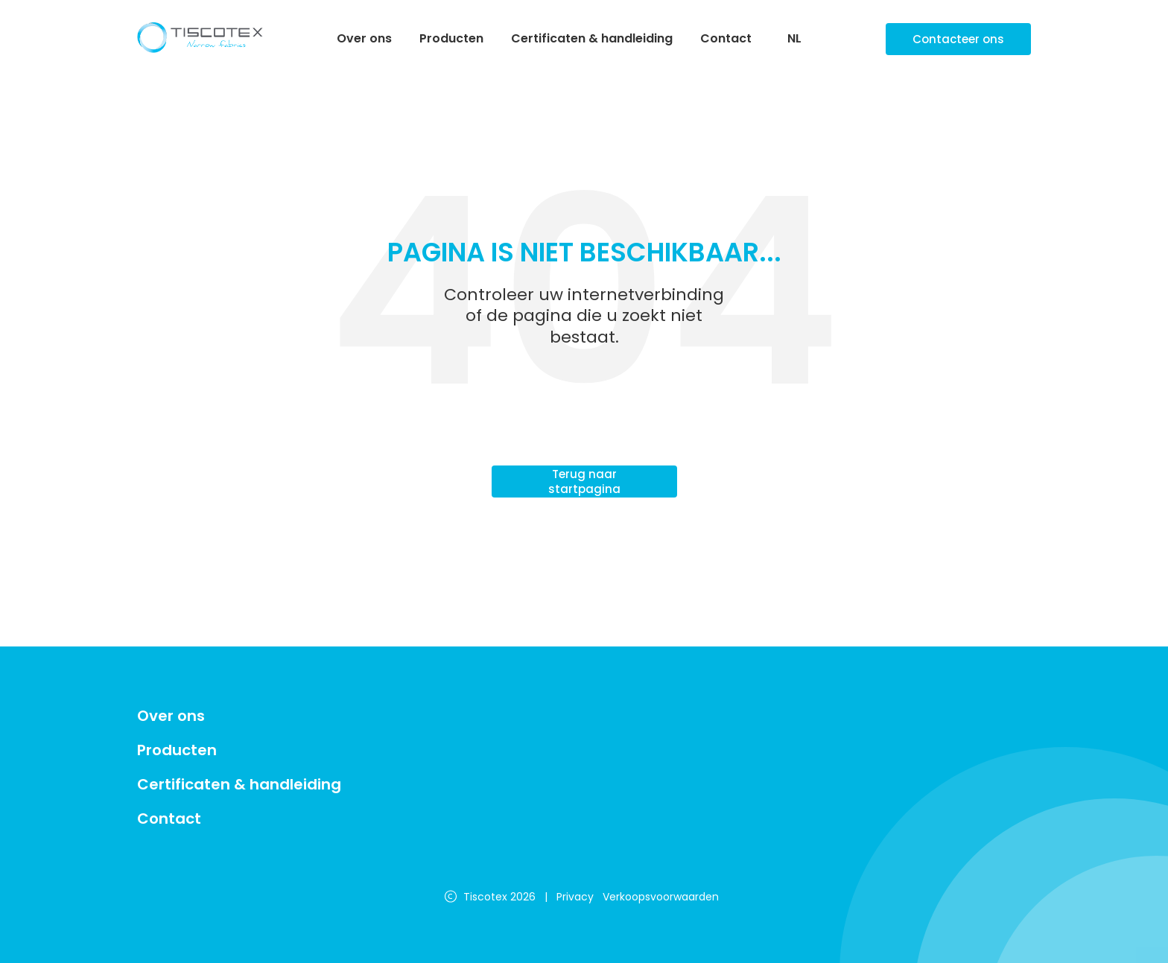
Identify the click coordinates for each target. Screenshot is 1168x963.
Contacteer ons (958, 39)
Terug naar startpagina (584, 481)
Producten (451, 38)
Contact (726, 38)
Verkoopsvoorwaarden (661, 896)
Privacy (575, 896)
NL (794, 39)
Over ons (364, 38)
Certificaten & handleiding (592, 38)
